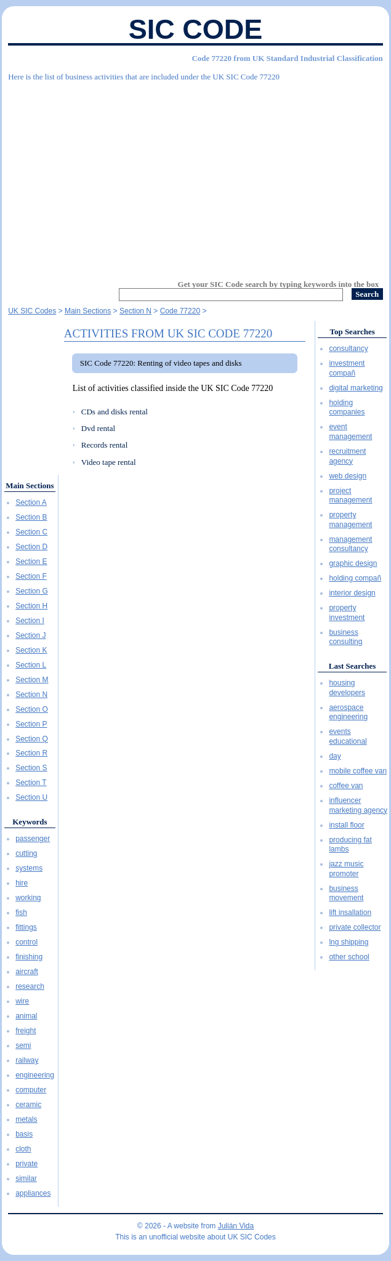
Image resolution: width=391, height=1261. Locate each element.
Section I (29, 620)
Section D (31, 546)
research (29, 986)
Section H (31, 606)
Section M (31, 679)
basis (24, 1134)
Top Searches (351, 331)
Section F (31, 576)
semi (23, 1045)
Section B (31, 517)
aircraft (26, 971)
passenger (32, 838)
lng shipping (348, 942)
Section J (30, 635)
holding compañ (355, 578)
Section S (31, 767)
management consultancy (350, 544)
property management (350, 519)
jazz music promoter (346, 869)
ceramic (28, 1104)
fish (21, 912)
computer (30, 1090)
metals (26, 1119)
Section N (31, 694)
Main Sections (30, 485)
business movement (346, 893)
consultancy (348, 348)
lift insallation (350, 912)
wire (22, 1001)
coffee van (346, 785)
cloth (23, 1149)
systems (28, 868)
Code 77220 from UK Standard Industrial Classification (286, 58)
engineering (34, 1075)
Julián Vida (236, 1226)
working (28, 897)
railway (26, 1060)
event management (350, 431)
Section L (30, 665)
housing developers (347, 688)
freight (25, 1030)
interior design (352, 593)
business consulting (345, 637)
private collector (355, 927)
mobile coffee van (358, 771)
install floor (346, 825)
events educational (347, 736)
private (26, 1163)
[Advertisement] (195, 175)
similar (26, 1178)
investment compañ (347, 368)
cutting (26, 853)
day (335, 756)
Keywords (29, 821)
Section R (31, 753)
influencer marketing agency (358, 805)
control (26, 942)
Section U (31, 797)
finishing (28, 957)
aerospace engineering (348, 712)
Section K (31, 650)
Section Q (31, 739)
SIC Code (196, 29)
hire (21, 883)
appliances (32, 1193)
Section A (31, 502)
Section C (31, 532)
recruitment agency (347, 456)
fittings (26, 927)
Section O (31, 709)
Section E (31, 561)
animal (26, 1016)
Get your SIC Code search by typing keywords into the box (278, 284)
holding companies (347, 407)
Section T (30, 782)
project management (350, 495)
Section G (31, 591)
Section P (31, 724)
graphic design (353, 563)
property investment (347, 612)
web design (347, 476)
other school (349, 957)
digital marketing (355, 388)
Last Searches (352, 666)
